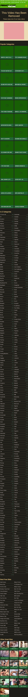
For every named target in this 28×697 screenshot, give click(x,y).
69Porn (15, 621)
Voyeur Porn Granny (18, 600)
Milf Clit (16, 625)
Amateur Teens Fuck (4, 589)
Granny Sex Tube (4, 623)
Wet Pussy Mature (18, 634)
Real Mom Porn (3, 621)
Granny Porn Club (18, 602)
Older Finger (17, 627)
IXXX (15, 611)
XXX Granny (16, 630)
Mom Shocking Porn (18, 593)
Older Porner (17, 591)
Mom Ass (2, 607)
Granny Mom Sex (4, 632)
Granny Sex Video (4, 605)
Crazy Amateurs (3, 591)
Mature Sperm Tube (4, 611)
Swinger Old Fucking (4, 618)
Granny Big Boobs (18, 618)
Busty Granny (17, 605)
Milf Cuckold (17, 595)
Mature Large (17, 623)
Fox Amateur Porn (18, 584)
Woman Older (17, 614)
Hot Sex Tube (23, 2)
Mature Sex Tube (18, 609)
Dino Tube (16, 598)
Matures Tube (3, 616)
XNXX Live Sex (17, 632)
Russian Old (16, 616)
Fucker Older (3, 625)
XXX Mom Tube (3, 609)
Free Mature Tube (4, 614)
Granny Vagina (3, 593)
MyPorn (2, 602)
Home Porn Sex (3, 627)
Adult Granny (8, 2)
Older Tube (2, 595)
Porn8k (1, 634)
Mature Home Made (15, 2)
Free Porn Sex (3, 598)
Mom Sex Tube (17, 607)
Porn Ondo (2, 600)
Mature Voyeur (17, 586)
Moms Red (2, 584)
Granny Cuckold (3, 630)
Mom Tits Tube (17, 589)
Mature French (17, 582)
